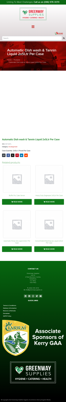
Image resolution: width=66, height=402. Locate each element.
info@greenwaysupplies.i (33, 290)
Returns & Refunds (9, 311)
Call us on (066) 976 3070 (46, 2)
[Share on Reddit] (26, 155)
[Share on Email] (4, 155)
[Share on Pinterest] (17, 155)
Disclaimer (6, 313)
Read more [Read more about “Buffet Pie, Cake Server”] (17, 202)
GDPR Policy (7, 316)
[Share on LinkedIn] (21, 155)
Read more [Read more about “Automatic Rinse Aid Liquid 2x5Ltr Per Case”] (17, 249)
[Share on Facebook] (8, 155)
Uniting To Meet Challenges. (20, 2)
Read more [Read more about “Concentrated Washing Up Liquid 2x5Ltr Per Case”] (50, 249)
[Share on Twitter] (12, 155)
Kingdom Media (45, 400)
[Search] (64, 38)
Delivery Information (10, 308)
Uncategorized (12, 146)
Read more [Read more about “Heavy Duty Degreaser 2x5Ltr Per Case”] (50, 202)
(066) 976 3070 (34, 288)
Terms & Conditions (9, 305)
